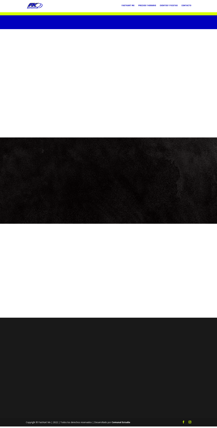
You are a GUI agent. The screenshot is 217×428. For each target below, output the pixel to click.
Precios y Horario (147, 6)
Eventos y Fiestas (169, 6)
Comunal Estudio (121, 423)
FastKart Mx (128, 6)
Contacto (186, 6)
